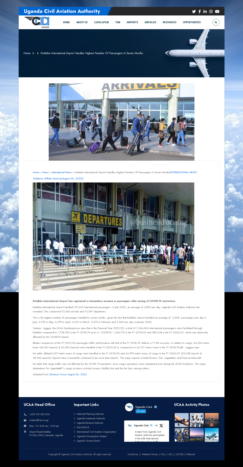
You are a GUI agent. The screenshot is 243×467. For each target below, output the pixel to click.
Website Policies (150, 454)
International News (62, 172)
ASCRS (179, 454)
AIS (163, 454)
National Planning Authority (90, 413)
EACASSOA (83, 427)
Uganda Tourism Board (88, 440)
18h (156, 425)
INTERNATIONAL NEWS (183, 172)
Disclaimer (133, 454)
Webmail (190, 454)
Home (27, 53)
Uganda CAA (141, 425)
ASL (170, 454)
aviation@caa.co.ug (38, 420)
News (46, 172)
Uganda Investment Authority (91, 418)
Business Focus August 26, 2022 (68, 374)
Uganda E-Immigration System (92, 436)
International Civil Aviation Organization (96, 431)
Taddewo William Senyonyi (47, 178)
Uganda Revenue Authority (90, 422)
